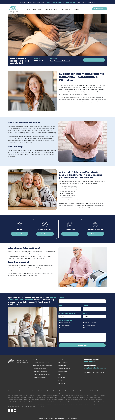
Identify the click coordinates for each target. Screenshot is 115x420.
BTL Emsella (76, 391)
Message (61, 331)
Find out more (95, 234)
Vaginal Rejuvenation (39, 378)
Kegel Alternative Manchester (45, 397)
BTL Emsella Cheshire (24, 391)
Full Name (61, 297)
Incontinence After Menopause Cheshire (23, 395)
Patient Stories (44, 229)
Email (60, 305)
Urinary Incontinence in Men (41, 375)
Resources (70, 229)
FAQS (19, 229)
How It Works (62, 366)
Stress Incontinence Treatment (24, 404)
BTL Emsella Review (52, 391)
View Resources (70, 234)
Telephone (86, 305)
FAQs (59, 375)
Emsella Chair (19, 393)
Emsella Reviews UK (29, 393)
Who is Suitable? (63, 363)
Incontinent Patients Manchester (89, 395)
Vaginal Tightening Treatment (23, 406)
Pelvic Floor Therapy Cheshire (55, 399)
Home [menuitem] (28, 9)
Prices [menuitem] (56, 9)
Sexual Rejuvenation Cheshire (64, 402)
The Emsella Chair (39, 404)
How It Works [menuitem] (66, 9)
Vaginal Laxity (64, 328)
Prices (60, 380)
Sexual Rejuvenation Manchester (83, 402)
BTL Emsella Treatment (65, 391)
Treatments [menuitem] (37, 9)
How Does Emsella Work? (80, 393)
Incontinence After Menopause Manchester (48, 395)
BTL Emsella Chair (12, 391)
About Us (61, 360)
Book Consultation (99, 8)
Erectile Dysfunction (89, 325)
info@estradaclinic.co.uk (60, 61)
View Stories (45, 234)
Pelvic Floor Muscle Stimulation (63, 397)
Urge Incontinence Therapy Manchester (78, 404)
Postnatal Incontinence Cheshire (24, 402)
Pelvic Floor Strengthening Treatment (34, 399)
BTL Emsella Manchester (38, 391)
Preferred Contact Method (66, 313)
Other (85, 328)
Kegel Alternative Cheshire (28, 397)
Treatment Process (64, 369)
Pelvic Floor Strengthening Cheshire (83, 397)
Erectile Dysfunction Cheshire (44, 393)
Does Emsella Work (85, 391)
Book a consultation (94, 60)
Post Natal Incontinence (40, 372)
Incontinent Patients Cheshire (70, 395)
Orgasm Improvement (39, 369)
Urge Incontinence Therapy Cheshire (55, 404)
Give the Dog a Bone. (71, 418)
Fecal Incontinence (65, 325)
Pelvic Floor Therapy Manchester (73, 399)
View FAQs (19, 234)
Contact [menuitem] (76, 9)
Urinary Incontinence (65, 322)
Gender (85, 313)
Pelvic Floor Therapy (89, 399)
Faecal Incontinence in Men (41, 363)
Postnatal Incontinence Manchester (45, 402)
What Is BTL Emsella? (39, 406)
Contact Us (61, 383)
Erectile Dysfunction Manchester (63, 393)
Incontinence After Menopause (42, 366)
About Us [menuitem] (47, 9)
